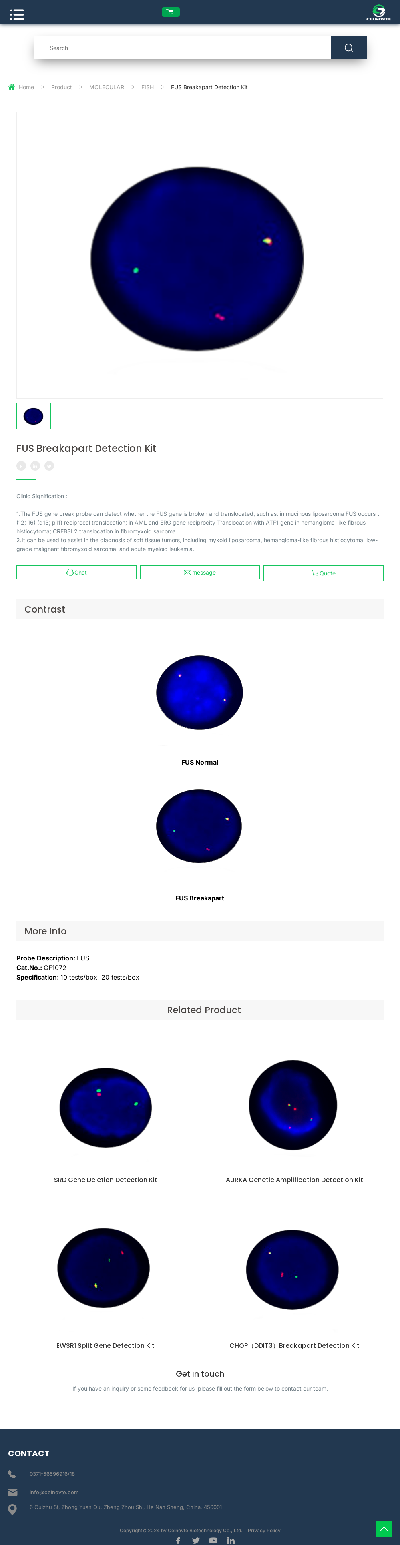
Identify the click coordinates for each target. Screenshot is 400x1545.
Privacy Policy (264, 1528)
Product (61, 83)
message (200, 570)
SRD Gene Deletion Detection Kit (105, 1182)
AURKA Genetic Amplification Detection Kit (295, 1182)
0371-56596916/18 (52, 1471)
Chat (76, 570)
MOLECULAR (106, 83)
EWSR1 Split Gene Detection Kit (105, 1347)
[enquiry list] (176, 12)
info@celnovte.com (54, 1489)
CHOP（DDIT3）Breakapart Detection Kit (295, 1347)
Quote (324, 570)
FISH (147, 83)
